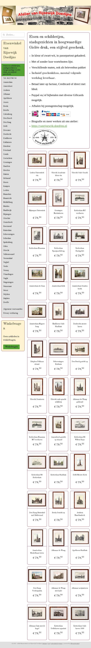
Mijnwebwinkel (75, 643)
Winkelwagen (11, 347)
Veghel (6, 262)
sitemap (45, 643)
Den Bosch (7, 118)
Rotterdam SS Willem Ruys (79, 438)
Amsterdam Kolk (58, 286)
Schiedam (7, 238)
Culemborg (7, 114)
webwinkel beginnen (56, 643)
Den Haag (7, 122)
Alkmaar (6, 94)
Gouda (5, 154)
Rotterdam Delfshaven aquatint (58, 627)
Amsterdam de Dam (37, 286)
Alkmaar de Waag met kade (59, 589)
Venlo (5, 266)
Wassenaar (7, 286)
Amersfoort (7, 86)
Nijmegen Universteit (37, 210)
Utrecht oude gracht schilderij (58, 401)
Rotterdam (7, 230)
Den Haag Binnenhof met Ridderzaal (37, 514)
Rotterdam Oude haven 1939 (79, 627)
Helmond (6, 178)
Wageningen (8, 282)
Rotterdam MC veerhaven (80, 212)
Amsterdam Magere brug (37, 325)
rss (49, 643)
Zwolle (6, 302)
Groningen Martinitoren (58, 212)
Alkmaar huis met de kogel (37, 627)
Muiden (6, 206)
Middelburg (8, 202)
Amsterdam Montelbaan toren (37, 552)
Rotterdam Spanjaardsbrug (58, 249)
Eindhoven (7, 138)
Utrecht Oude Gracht (80, 173)
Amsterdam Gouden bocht (80, 287)
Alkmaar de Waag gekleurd (80, 401)
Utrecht (6, 250)
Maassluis (7, 194)
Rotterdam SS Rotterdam (37, 476)
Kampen (6, 186)
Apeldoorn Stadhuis (79, 550)
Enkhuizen (7, 142)
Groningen (7, 162)
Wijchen (6, 294)
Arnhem (6, 90)
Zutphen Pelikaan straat (37, 363)
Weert (5, 290)
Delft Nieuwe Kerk (80, 475)
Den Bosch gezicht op (80, 361)
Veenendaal (7, 258)
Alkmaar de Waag (59, 550)
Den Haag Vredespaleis (37, 589)
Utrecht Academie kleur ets (58, 174)
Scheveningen (8, 234)
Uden (5, 246)
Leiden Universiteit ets (37, 174)
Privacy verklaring (10, 313)
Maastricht (7, 198)
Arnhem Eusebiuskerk (80, 514)
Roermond (7, 226)
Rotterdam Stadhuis (58, 475)
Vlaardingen (8, 274)
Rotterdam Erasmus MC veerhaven (37, 438)
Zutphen (6, 298)
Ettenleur (6, 146)
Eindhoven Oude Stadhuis (58, 325)
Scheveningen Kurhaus (58, 363)
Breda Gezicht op (58, 512)
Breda (5, 106)
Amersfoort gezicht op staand (58, 438)
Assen (5, 102)
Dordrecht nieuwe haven (79, 325)
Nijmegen (7, 214)
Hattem (6, 174)
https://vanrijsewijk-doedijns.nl (49, 125)
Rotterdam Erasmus (37, 248)
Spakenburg (7, 242)
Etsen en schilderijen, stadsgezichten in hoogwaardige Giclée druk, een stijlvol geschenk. (11, 70)
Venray (6, 270)
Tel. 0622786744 (9, 78)
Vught (5, 278)
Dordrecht (7, 134)
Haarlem (6, 166)
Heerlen (6, 170)
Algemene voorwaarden (12, 309)
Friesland (7, 150)
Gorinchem (7, 158)
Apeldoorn (7, 98)
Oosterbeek (7, 222)
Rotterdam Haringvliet (80, 249)
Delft (5, 126)
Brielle (6, 110)
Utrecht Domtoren (37, 399)
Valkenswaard (8, 254)
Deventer (7, 130)
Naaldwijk (7, 210)
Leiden (6, 190)
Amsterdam (7, 82)
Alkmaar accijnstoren (80, 588)
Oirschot (6, 218)
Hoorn (5, 182)
